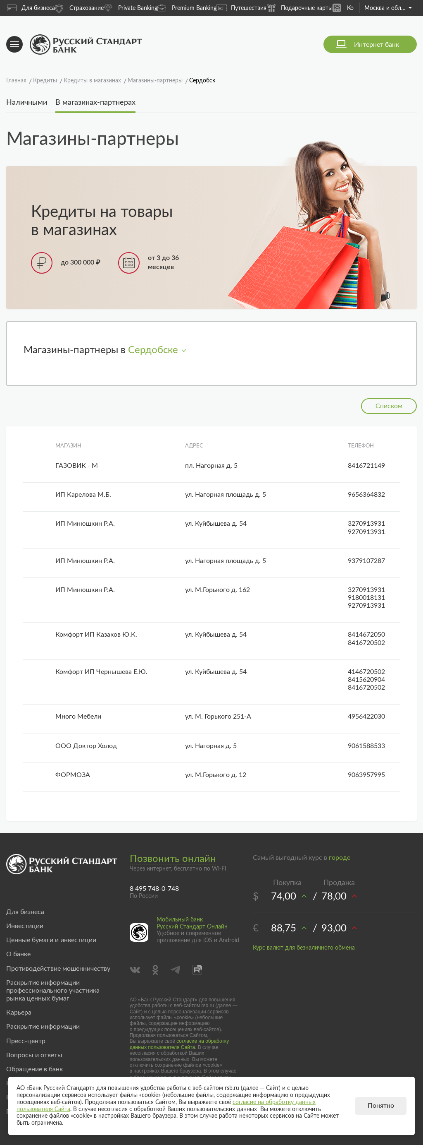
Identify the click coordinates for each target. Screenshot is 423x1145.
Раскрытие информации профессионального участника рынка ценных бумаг (53, 990)
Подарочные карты (299, 7)
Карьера (18, 1012)
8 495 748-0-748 (154, 888)
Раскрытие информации (43, 1026)
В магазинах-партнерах (95, 102)
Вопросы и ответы (34, 1055)
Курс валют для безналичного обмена (304, 948)
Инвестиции (24, 926)
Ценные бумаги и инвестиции (51, 940)
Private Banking (130, 7)
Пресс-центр (25, 1041)
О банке (18, 954)
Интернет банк (376, 44)
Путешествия (241, 8)
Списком (388, 406)
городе (339, 857)
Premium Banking (186, 7)
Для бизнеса (31, 8)
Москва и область (388, 8)
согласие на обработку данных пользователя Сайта (179, 1044)
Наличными (26, 102)
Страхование (79, 7)
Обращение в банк (34, 1069)
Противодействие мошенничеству (58, 968)
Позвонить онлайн (173, 859)
